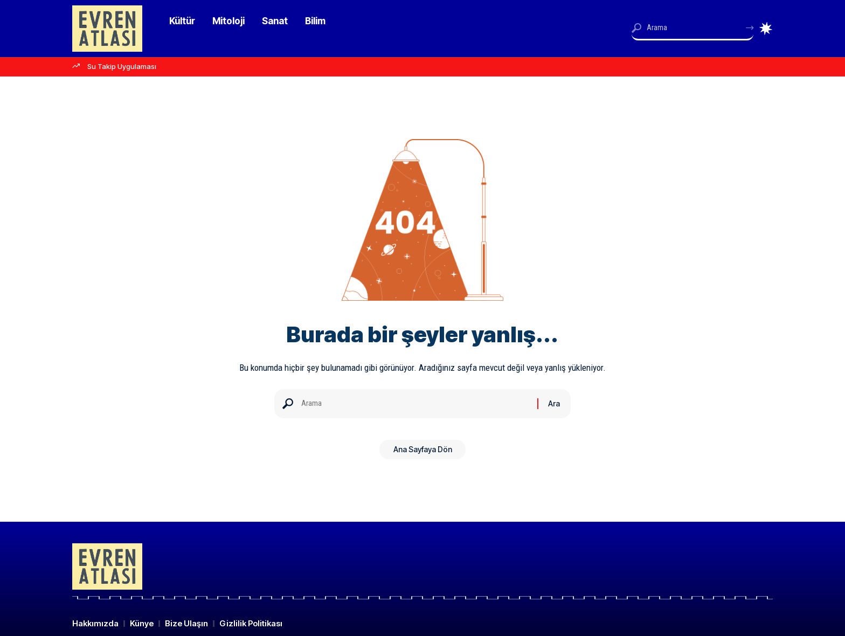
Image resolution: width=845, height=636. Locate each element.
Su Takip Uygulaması (121, 66)
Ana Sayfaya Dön (422, 453)
